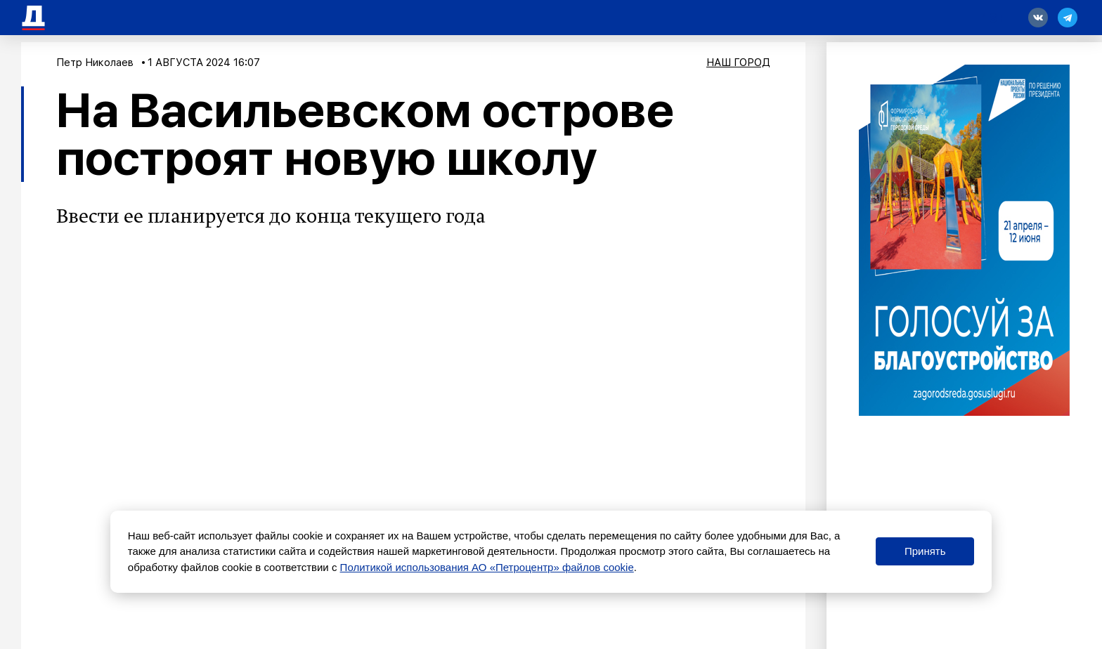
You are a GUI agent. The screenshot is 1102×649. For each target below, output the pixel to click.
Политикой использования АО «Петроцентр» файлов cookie (487, 567)
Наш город (738, 62)
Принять (925, 551)
